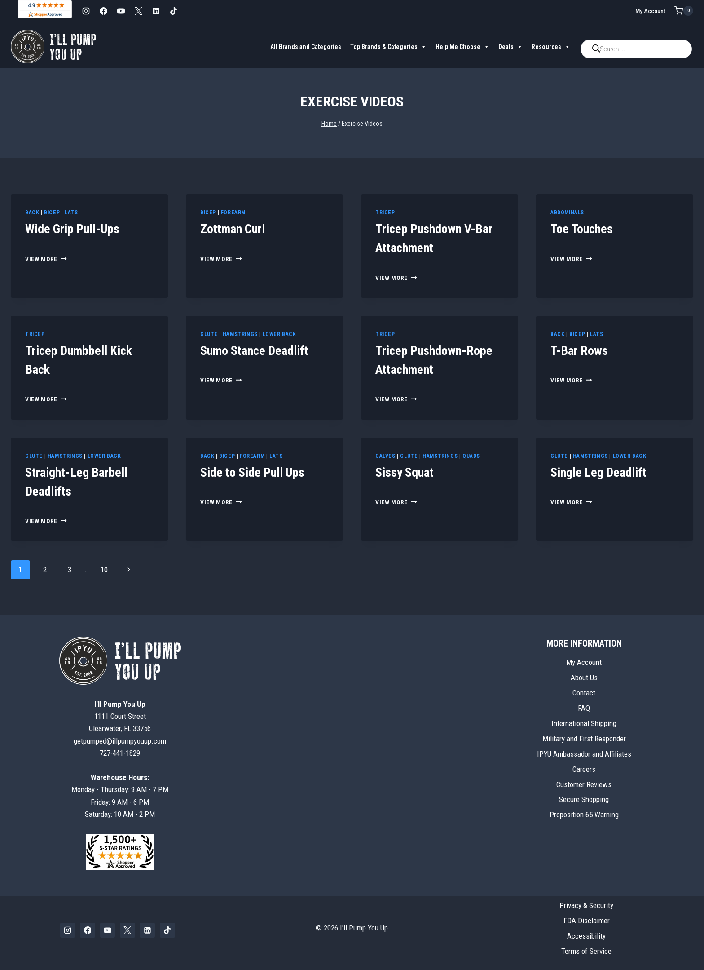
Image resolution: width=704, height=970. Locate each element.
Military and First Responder (584, 738)
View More (46, 258)
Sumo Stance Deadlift (254, 350)
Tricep (385, 212)
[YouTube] (120, 10)
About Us (584, 677)
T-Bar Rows (579, 350)
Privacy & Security (586, 905)
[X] (138, 10)
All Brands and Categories (305, 46)
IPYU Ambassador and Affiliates (584, 753)
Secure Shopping (584, 799)
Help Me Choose (462, 47)
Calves (385, 456)
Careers (583, 769)
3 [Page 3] (69, 569)
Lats (71, 212)
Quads (471, 456)
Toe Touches (581, 228)
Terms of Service (586, 951)
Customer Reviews (584, 784)
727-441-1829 (120, 753)
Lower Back (279, 334)
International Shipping (583, 723)
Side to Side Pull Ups (252, 472)
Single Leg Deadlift (598, 472)
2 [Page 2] (45, 569)
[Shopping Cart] (683, 11)
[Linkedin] (155, 10)
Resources (551, 47)
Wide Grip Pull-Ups (72, 228)
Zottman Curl (232, 228)
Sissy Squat (404, 472)
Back (32, 212)
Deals (510, 47)
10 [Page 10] (104, 569)
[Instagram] (85, 10)
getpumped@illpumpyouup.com (120, 740)
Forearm (233, 212)
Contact (583, 692)
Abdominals (567, 212)
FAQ (584, 708)
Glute (209, 334)
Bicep (52, 212)
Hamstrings (240, 334)
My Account (650, 10)
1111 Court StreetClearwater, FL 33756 (120, 716)
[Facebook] (103, 10)
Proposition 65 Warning (584, 814)
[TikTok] (173, 10)
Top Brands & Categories (388, 47)
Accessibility (586, 935)
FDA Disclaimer (586, 920)
